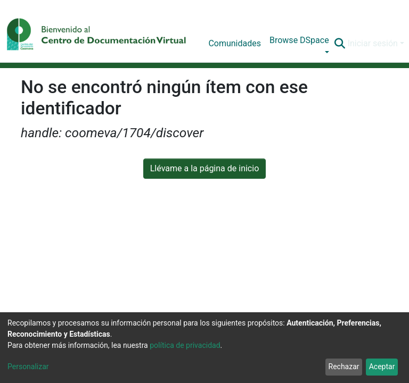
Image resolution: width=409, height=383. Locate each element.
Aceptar (382, 366)
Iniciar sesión (373, 43)
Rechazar (344, 366)
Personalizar (28, 366)
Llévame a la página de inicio (204, 168)
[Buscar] (340, 43)
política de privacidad (185, 345)
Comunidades (234, 43)
